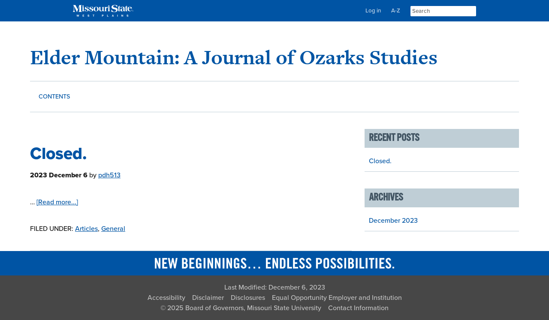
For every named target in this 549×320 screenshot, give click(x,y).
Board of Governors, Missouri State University (253, 308)
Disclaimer (208, 297)
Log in (373, 10)
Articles (86, 228)
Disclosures (248, 297)
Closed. (58, 154)
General (113, 228)
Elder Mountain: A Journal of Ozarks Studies (233, 57)
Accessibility (166, 297)
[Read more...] (57, 202)
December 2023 (393, 220)
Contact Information (358, 308)
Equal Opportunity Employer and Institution (337, 297)
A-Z (395, 10)
